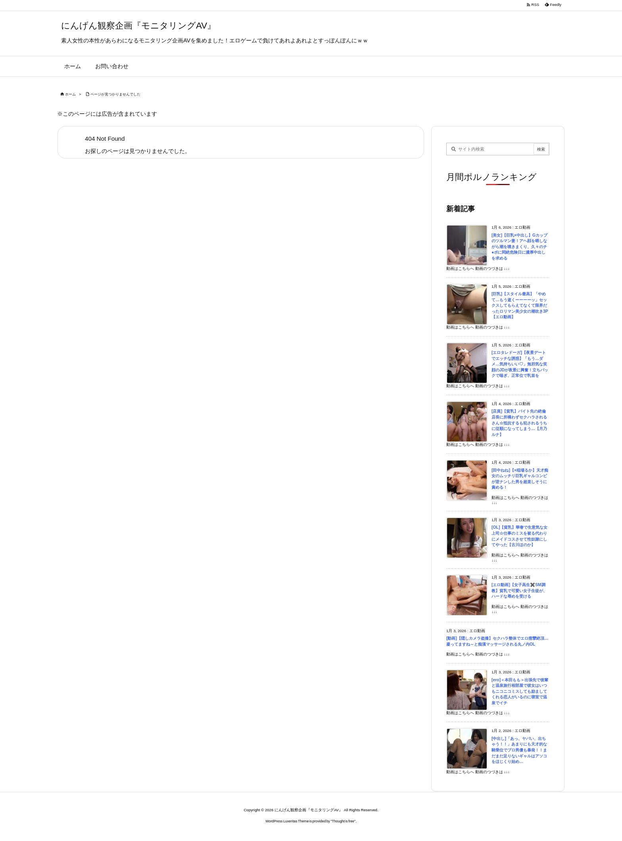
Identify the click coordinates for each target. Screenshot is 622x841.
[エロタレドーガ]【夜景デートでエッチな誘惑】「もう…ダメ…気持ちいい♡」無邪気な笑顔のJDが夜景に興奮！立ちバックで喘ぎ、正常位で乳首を (519, 364)
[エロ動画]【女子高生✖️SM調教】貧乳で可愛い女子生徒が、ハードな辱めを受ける (519, 590)
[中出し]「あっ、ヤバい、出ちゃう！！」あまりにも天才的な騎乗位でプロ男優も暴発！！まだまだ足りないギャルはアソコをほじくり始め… (519, 750)
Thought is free (343, 821)
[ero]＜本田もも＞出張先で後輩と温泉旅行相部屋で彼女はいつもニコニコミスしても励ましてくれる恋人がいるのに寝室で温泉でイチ (519, 691)
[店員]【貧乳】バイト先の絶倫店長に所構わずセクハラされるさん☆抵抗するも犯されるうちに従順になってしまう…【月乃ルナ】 (519, 422)
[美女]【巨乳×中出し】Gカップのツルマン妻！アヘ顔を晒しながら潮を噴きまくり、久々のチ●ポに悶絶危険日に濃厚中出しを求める (519, 246)
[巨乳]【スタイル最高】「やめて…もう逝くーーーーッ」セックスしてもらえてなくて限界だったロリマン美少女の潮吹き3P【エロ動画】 (519, 305)
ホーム (70, 94)
